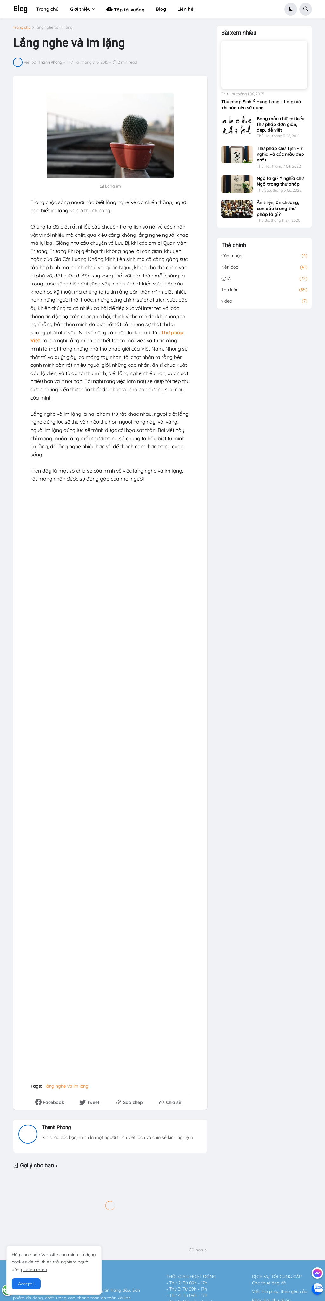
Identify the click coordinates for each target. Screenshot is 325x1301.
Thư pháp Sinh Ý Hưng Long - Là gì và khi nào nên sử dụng (261, 107)
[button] (290, 9)
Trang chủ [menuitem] (47, 9)
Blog (20, 9)
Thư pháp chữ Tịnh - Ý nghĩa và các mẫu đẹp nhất (280, 157)
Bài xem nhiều (238, 36)
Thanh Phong (56, 1128)
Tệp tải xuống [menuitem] (125, 9)
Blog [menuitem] (161, 9)
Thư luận (264, 293)
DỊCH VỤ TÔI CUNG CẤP (277, 1276)
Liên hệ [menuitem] (185, 9)
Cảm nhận (264, 259)
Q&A (264, 281)
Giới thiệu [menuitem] (80, 9)
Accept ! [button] (26, 1284)
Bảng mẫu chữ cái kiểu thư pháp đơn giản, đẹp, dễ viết (280, 127)
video (264, 304)
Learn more (35, 1269)
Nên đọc (264, 270)
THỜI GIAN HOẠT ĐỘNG (191, 1276)
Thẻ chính (233, 248)
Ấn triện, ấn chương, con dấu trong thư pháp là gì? (278, 211)
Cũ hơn (196, 1250)
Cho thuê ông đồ (269, 1283)
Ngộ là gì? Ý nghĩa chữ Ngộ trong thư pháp (280, 184)
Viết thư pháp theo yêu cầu (279, 1291)
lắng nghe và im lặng (54, 27)
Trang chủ (21, 27)
